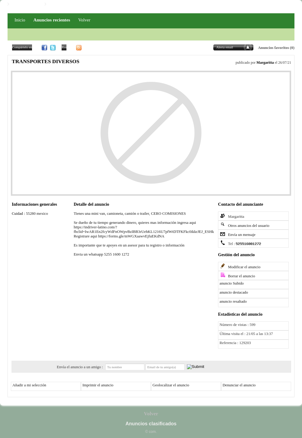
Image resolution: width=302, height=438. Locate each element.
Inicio (19, 19)
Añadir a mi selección (29, 385)
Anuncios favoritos (273, 48)
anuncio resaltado (233, 301)
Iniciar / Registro (25, 4)
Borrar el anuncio (241, 276)
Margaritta (265, 62)
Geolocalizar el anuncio (171, 385)
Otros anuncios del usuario (248, 226)
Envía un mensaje (241, 235)
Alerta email (224, 47)
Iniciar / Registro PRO (66, 4)
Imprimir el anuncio (97, 385)
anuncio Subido (232, 283)
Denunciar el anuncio (239, 385)
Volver (84, 19)
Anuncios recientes (51, 19)
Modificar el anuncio (244, 267)
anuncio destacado (234, 292)
